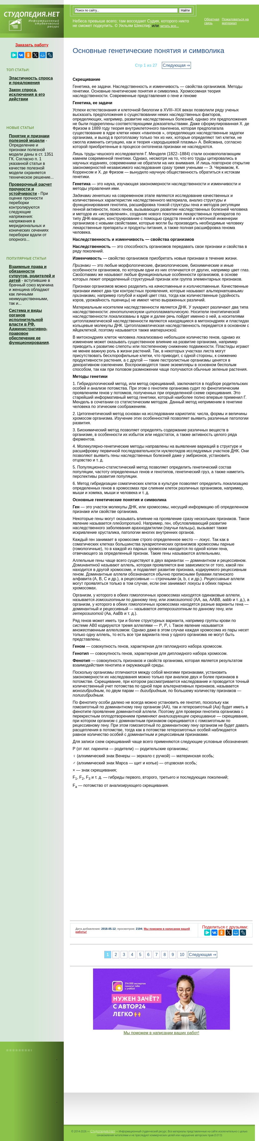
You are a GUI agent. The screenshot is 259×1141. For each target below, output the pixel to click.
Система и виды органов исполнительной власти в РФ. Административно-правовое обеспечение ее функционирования (29, 326)
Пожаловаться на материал (235, 21)
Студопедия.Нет (102, 1131)
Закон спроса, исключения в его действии (27, 94)
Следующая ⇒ (176, 65)
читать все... (169, 26)
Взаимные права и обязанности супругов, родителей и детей (32, 273)
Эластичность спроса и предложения (31, 80)
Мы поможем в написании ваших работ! (161, 1033)
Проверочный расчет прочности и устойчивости (30, 189)
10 (182, 954)
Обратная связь (211, 21)
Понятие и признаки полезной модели (29, 138)
